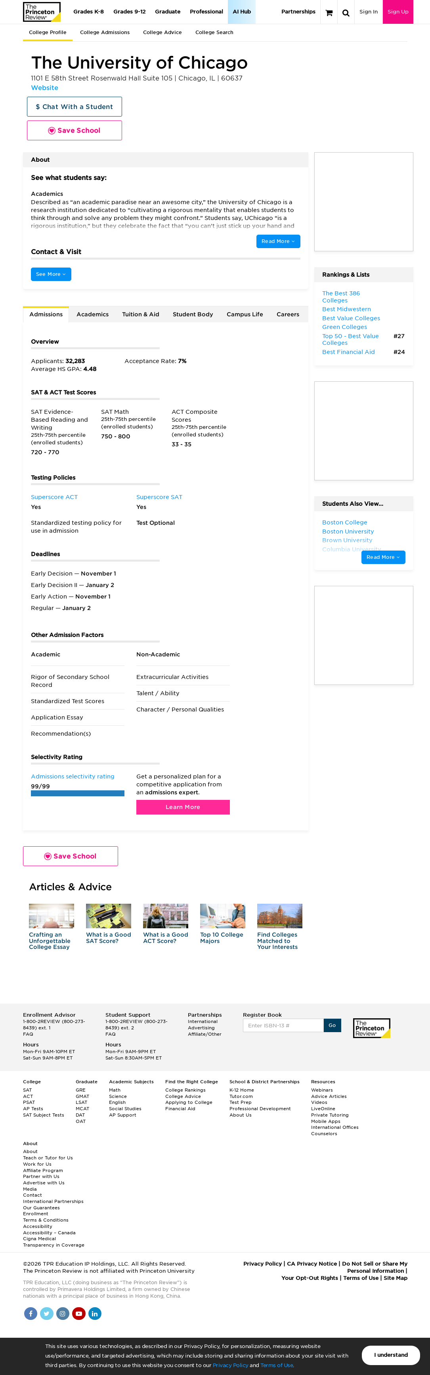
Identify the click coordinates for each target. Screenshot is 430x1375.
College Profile (48, 32)
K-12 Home (241, 1090)
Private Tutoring (330, 1115)
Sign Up (398, 12)
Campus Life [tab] (245, 314)
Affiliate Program (43, 1170)
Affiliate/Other (205, 1034)
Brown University (347, 540)
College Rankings (185, 1090)
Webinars (322, 1090)
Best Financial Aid (348, 352)
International (203, 1021)
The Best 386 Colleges (341, 297)
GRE (81, 1090)
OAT (81, 1121)
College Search (214, 32)
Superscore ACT (54, 497)
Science (118, 1096)
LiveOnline (323, 1108)
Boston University (348, 531)
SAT (27, 1090)
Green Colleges (344, 327)
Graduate (167, 12)
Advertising (201, 1028)
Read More (278, 241)
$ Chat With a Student (74, 107)
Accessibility (37, 1226)
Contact (32, 1195)
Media (30, 1189)
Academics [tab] (92, 314)
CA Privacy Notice (312, 1264)
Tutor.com (241, 1096)
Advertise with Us (44, 1183)
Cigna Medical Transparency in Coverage (53, 1242)
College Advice (162, 32)
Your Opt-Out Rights (309, 1278)
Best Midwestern (346, 309)
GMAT (82, 1096)
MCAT (82, 1108)
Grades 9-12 (129, 12)
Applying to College (188, 1102)
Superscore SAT (159, 497)
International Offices (335, 1127)
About (30, 1151)
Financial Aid (180, 1108)
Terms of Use (276, 1365)
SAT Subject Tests (43, 1115)
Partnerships (298, 12)
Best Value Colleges (351, 318)
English (117, 1102)
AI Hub (242, 12)
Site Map (395, 1278)
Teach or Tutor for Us (48, 1158)
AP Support (122, 1115)
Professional (206, 12)
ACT (28, 1096)
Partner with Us (41, 1176)
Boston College (344, 522)
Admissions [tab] (46, 314)
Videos (319, 1102)
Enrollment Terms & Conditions (46, 1217)
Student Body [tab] (193, 314)
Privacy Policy (230, 1365)
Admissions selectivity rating (73, 776)
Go (332, 1025)
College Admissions (105, 32)
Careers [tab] (288, 314)
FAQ (28, 1034)
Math (114, 1090)
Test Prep (240, 1102)
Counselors (324, 1133)
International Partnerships (53, 1201)
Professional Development (260, 1108)
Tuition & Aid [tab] (140, 314)
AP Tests (33, 1108)
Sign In (368, 12)
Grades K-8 (88, 12)
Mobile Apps (325, 1121)
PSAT (29, 1102)
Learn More (183, 807)
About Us (240, 1115)
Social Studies (125, 1108)
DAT (80, 1115)
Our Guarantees (41, 1208)
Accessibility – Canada (49, 1232)
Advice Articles (329, 1096)
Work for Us (37, 1164)
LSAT (81, 1102)
